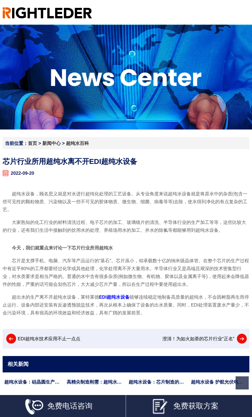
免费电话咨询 (59, 406)
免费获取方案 (185, 407)
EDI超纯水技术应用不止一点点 (49, 338)
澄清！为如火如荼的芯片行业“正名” (198, 338)
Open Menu (241, 12)
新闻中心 (51, 143)
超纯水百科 (77, 143)
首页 (32, 143)
